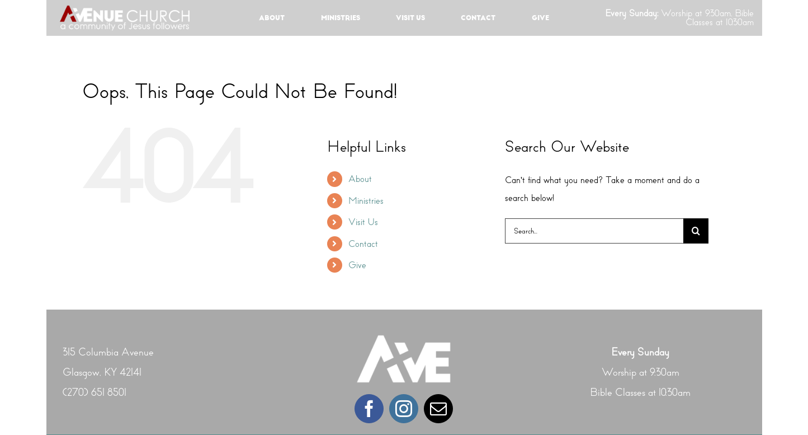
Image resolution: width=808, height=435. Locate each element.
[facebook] (369, 408)
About (360, 179)
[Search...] (594, 231)
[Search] (695, 231)
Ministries (366, 200)
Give (357, 265)
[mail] (438, 408)
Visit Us (363, 222)
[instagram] (403, 408)
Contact (363, 243)
